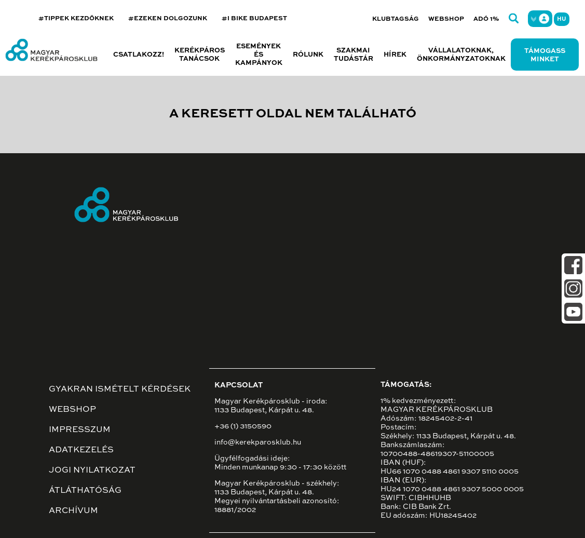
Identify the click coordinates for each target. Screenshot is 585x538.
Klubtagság (395, 19)
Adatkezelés (81, 450)
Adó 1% (486, 19)
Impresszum (80, 430)
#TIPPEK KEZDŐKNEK (76, 19)
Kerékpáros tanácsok (199, 54)
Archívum (73, 511)
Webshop (446, 19)
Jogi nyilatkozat (92, 470)
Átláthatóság (85, 491)
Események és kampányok (258, 54)
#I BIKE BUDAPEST (254, 19)
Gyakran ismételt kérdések (120, 389)
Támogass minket (544, 55)
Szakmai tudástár (353, 54)
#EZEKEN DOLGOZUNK (167, 19)
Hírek (395, 54)
